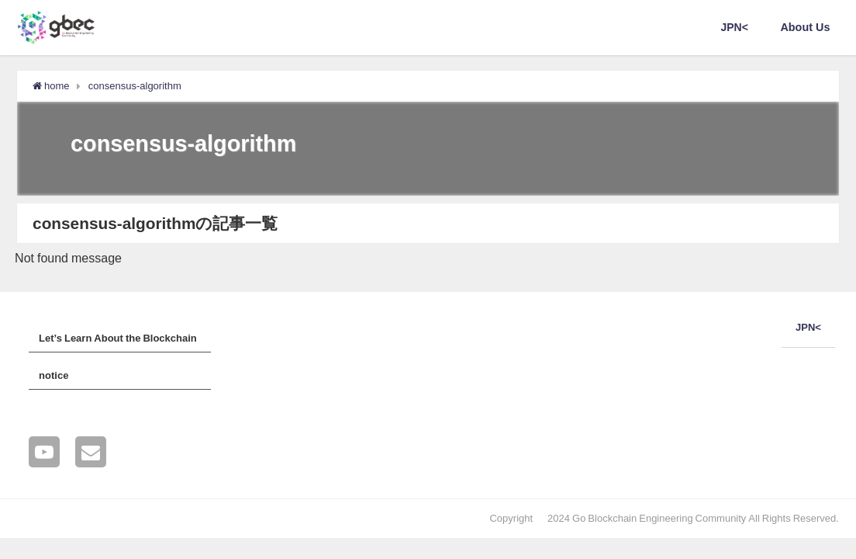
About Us (805, 27)
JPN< (734, 27)
